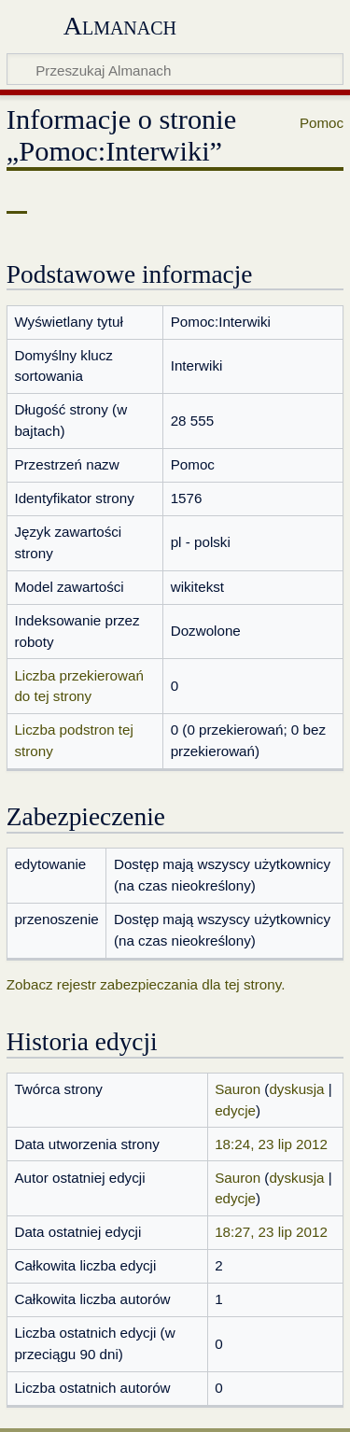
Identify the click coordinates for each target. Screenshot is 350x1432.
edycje (235, 1110)
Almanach (119, 25)
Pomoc (321, 123)
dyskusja (296, 1089)
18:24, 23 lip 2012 (271, 1144)
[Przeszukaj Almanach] (175, 69)
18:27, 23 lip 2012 (271, 1232)
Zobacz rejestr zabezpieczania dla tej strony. (146, 984)
